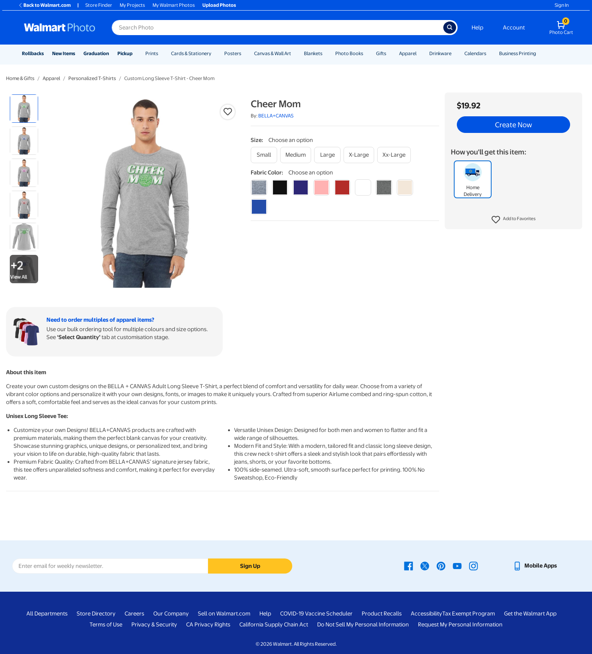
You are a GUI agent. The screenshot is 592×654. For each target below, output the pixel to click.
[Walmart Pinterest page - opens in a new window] (441, 565)
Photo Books (349, 53)
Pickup (125, 53)
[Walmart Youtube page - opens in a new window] (457, 565)
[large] (327, 155)
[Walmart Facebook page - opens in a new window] (408, 565)
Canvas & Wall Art (272, 53)
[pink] (321, 187)
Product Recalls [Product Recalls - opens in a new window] (382, 613)
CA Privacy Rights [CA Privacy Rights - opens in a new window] (208, 624)
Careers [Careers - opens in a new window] (134, 613)
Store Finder (98, 5)
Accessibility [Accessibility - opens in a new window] (426, 613)
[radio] (24, 108)
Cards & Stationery (191, 53)
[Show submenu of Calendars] (489, 53)
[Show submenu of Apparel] (420, 53)
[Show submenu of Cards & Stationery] (215, 53)
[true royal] (259, 207)
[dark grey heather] (384, 187)
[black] (280, 187)
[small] (264, 155)
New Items (63, 53)
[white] (363, 187)
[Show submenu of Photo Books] (366, 53)
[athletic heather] (259, 187)
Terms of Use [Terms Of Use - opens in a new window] (105, 624)
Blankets (313, 53)
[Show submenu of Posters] (244, 53)
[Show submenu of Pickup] (136, 53)
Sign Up (250, 566)
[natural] (405, 187)
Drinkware (440, 53)
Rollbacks (33, 53)
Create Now (513, 124)
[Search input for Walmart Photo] (277, 27)
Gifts (381, 53)
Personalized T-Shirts (92, 78)
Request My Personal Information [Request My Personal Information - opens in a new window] (460, 624)
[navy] (301, 187)
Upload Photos (219, 5)
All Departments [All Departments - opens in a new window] (47, 613)
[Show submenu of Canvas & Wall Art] (294, 53)
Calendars (475, 53)
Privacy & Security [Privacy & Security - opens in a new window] (154, 624)
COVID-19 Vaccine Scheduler (316, 613)
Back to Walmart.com (44, 5)
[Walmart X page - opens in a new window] (424, 565)
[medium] (295, 155)
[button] (513, 219)
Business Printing (517, 53)
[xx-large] (394, 155)
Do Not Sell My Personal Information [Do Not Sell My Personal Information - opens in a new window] (363, 624)
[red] (342, 187)
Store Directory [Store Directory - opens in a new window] (96, 613)
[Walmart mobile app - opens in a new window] (535, 565)
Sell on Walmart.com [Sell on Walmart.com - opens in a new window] (224, 613)
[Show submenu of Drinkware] (455, 53)
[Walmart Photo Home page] (59, 27)
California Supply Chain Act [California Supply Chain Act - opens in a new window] (273, 624)
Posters (232, 53)
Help (477, 27)
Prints (151, 53)
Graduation (96, 53)
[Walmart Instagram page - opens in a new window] (473, 565)
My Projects (132, 5)
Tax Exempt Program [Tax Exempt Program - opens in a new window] (468, 613)
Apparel (407, 53)
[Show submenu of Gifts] (389, 53)
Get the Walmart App (530, 613)
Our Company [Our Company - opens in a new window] (171, 613)
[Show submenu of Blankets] (326, 53)
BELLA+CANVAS (276, 116)
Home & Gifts (20, 78)
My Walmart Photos (174, 5)
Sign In (562, 5)
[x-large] (359, 155)
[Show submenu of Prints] (161, 53)
